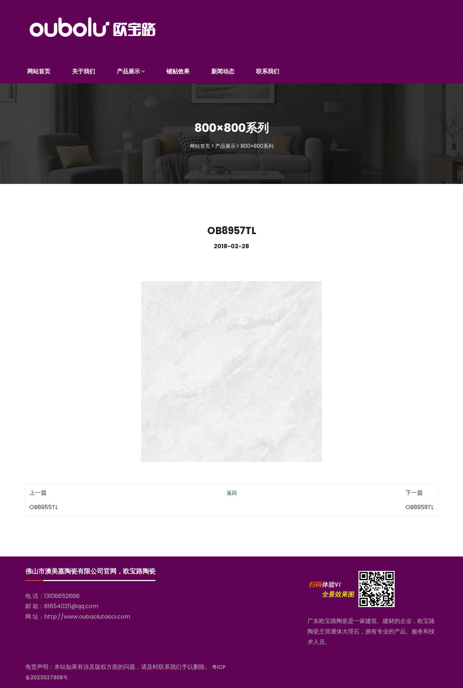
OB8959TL (419, 505)
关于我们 (83, 69)
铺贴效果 (178, 69)
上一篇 (38, 491)
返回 (232, 491)
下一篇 (414, 491)
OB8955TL (43, 505)
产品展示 (131, 69)
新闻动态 (222, 69)
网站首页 (38, 69)
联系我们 (267, 69)
